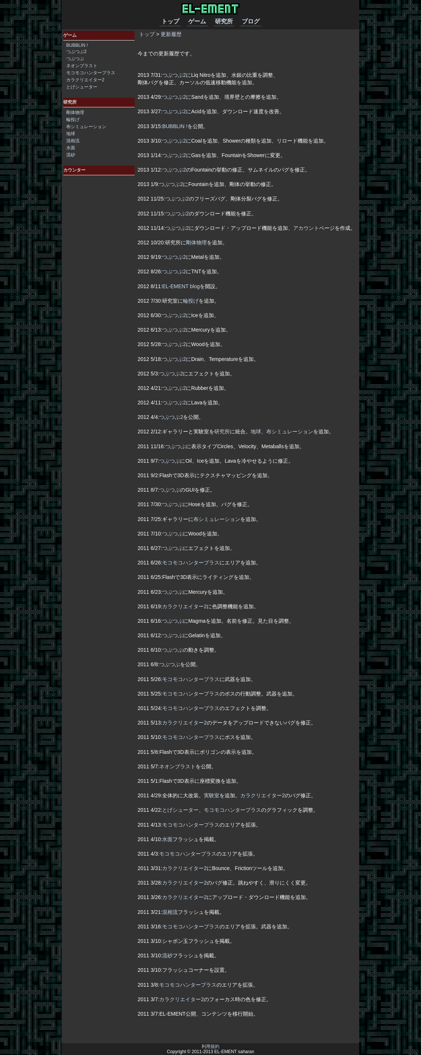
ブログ (251, 21)
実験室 (211, 795)
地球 (256, 431)
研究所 (224, 21)
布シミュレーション (289, 431)
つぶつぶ (175, 446)
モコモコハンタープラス (190, 563)
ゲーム (197, 21)
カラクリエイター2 (184, 606)
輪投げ (191, 301)
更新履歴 (171, 34)
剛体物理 (196, 242)
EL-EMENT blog (181, 286)
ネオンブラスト (177, 766)
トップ (170, 21)
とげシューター (180, 810)
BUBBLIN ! (174, 126)
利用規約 (210, 1046)
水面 (167, 839)
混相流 (170, 912)
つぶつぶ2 (174, 75)
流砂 (167, 955)
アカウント (306, 228)
